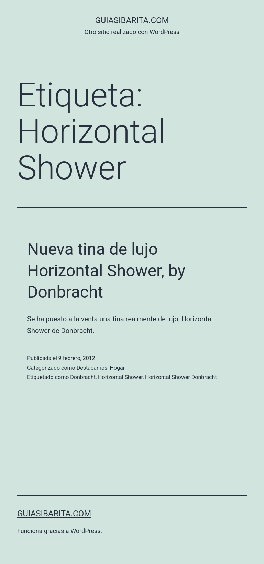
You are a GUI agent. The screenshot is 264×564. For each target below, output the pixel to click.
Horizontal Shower (120, 377)
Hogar (117, 368)
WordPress (85, 530)
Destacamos (92, 368)
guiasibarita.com (132, 20)
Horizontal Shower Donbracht (181, 377)
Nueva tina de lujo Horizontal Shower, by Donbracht (106, 270)
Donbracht (83, 377)
